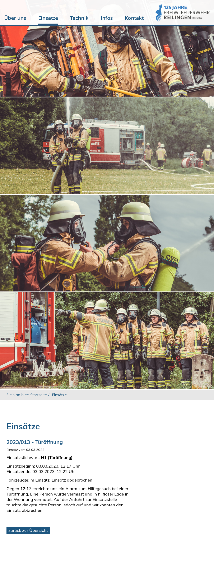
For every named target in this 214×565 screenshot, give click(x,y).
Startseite (38, 394)
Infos (107, 18)
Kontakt (134, 18)
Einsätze (48, 18)
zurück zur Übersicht (28, 530)
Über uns (15, 18)
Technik (79, 18)
